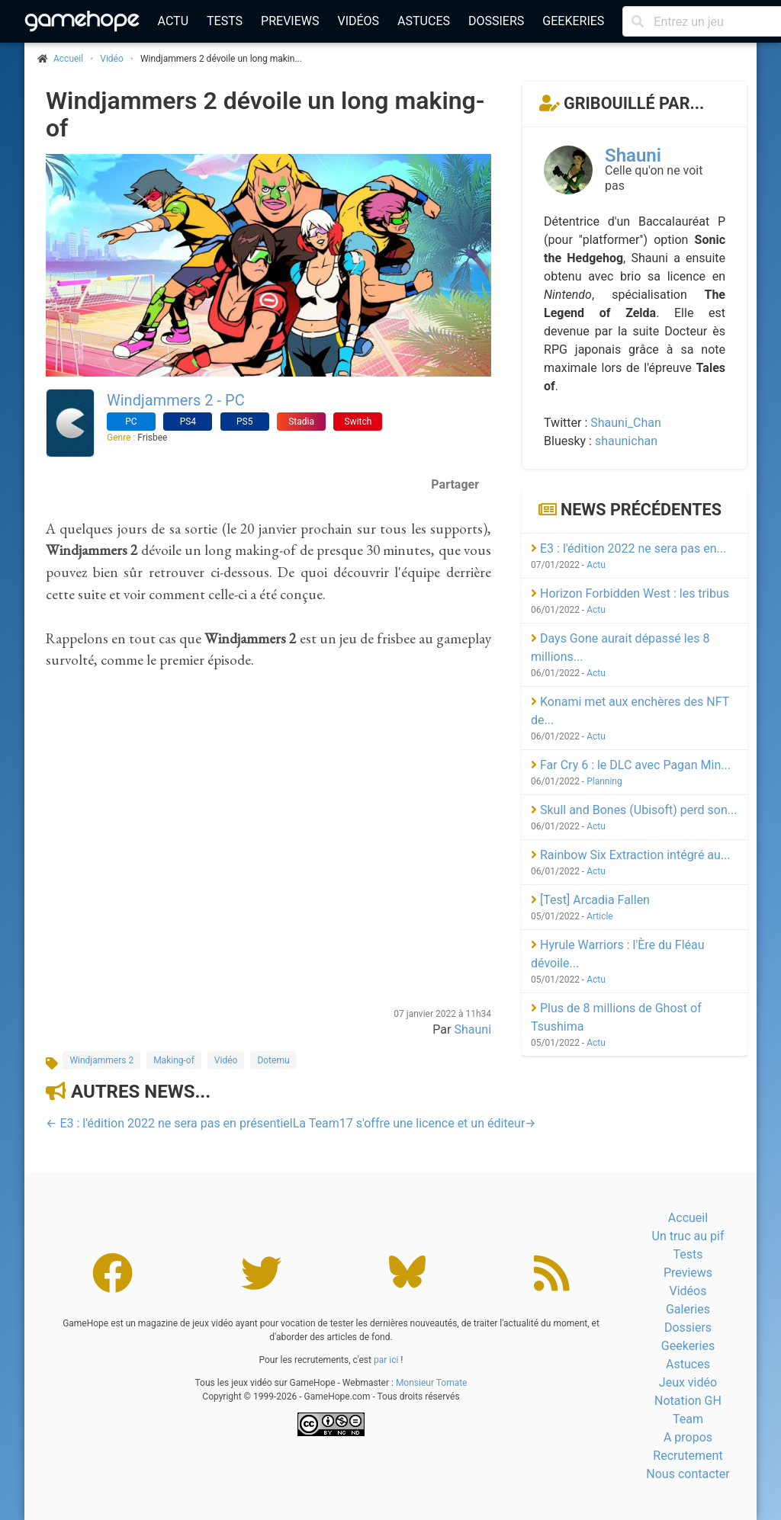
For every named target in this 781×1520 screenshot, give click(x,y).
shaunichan (626, 441)
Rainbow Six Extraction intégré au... (631, 855)
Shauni (472, 1029)
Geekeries (573, 21)
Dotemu (273, 1060)
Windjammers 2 (101, 1060)
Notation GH (688, 1400)
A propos (688, 1437)
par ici (386, 1360)
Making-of (173, 1060)
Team (688, 1419)
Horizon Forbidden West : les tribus (630, 593)
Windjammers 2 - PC (176, 400)
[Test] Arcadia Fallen (590, 900)
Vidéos (358, 21)
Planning (604, 781)
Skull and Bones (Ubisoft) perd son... (634, 810)
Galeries (688, 1309)
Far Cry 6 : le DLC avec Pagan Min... (631, 765)
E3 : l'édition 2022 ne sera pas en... (628, 548)
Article (600, 916)
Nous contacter (687, 1474)
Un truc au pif (688, 1236)
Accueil (688, 1218)
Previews (290, 21)
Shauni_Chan (625, 422)
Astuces (423, 21)
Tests (225, 21)
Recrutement (687, 1455)
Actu (173, 21)
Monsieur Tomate (432, 1382)
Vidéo (112, 58)
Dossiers (496, 21)
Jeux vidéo (688, 1382)
